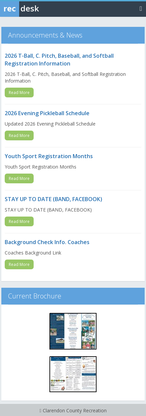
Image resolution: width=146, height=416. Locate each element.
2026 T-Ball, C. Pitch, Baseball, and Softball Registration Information (59, 59)
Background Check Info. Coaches (47, 242)
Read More (19, 92)
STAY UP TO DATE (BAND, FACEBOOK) (53, 199)
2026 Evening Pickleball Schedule (47, 113)
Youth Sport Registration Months (49, 156)
